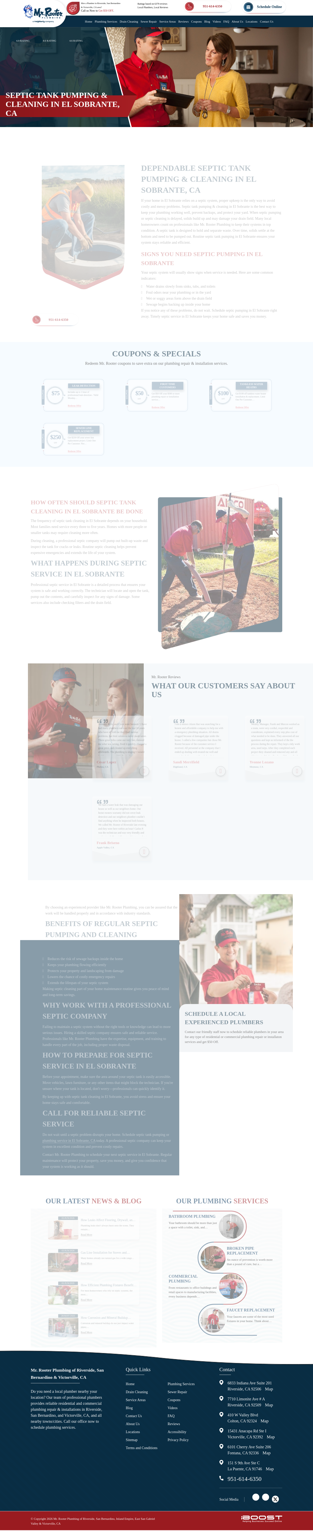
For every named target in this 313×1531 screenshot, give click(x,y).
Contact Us (266, 21)
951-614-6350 (58, 329)
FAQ (226, 21)
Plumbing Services (106, 21)
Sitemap (132, 1441)
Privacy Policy (178, 1441)
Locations (252, 21)
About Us (237, 21)
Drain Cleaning (129, 21)
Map (269, 1389)
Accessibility (177, 1433)
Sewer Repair (149, 21)
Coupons (196, 21)
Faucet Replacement (251, 1320)
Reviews (183, 21)
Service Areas (167, 21)
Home (88, 21)
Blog (207, 21)
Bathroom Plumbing (192, 1226)
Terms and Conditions (141, 1449)
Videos (217, 21)
